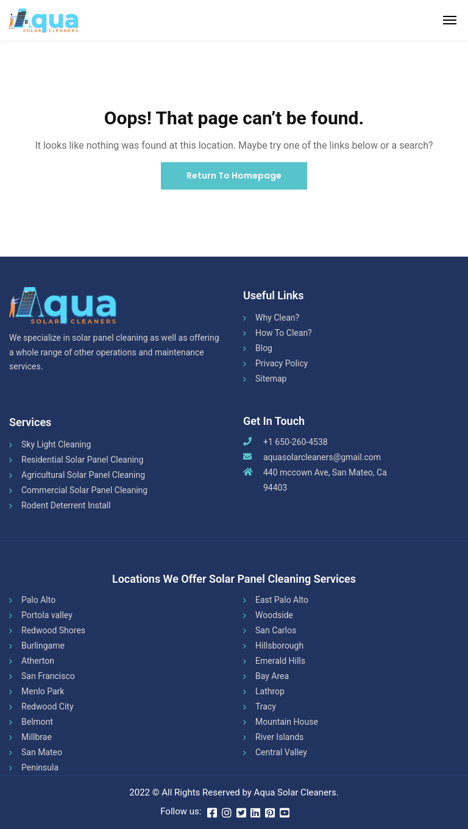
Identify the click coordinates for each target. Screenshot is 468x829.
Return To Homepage (234, 175)
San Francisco (48, 676)
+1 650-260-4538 (295, 442)
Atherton (37, 661)
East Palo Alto (281, 600)
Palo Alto (38, 600)
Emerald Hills (280, 661)
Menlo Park (42, 691)
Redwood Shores (53, 630)
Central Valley (281, 752)
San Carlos (275, 630)
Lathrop (270, 691)
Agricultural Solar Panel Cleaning (83, 475)
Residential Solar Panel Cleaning (82, 459)
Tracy (265, 706)
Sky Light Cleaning (56, 444)
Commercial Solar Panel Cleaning (84, 490)
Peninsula (39, 767)
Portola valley (47, 615)
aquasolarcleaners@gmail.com (322, 457)
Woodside (274, 615)
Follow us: (180, 811)
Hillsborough (279, 645)
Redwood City (47, 706)
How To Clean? (283, 333)
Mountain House (286, 722)
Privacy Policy (281, 363)
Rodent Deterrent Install (66, 505)
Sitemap (270, 378)
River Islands (279, 737)
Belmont (37, 722)
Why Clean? (277, 317)
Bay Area (272, 676)
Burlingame (43, 645)
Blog (263, 348)
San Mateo (41, 752)
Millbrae (36, 737)
